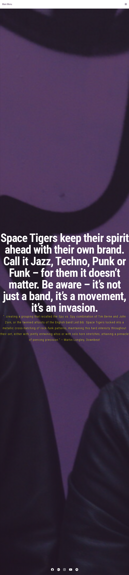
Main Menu (64, 4)
